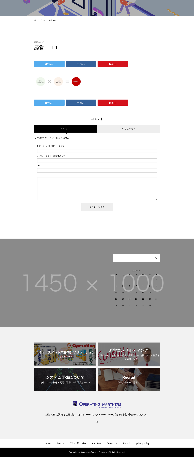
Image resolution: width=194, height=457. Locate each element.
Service (60, 443)
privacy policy (142, 443)
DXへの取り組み (78, 443)
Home (47, 443)
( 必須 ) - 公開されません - (52, 156)
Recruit (126, 443)
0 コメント (65, 129)
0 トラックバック (128, 129)
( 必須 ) (50, 146)
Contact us (112, 443)
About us (96, 443)
